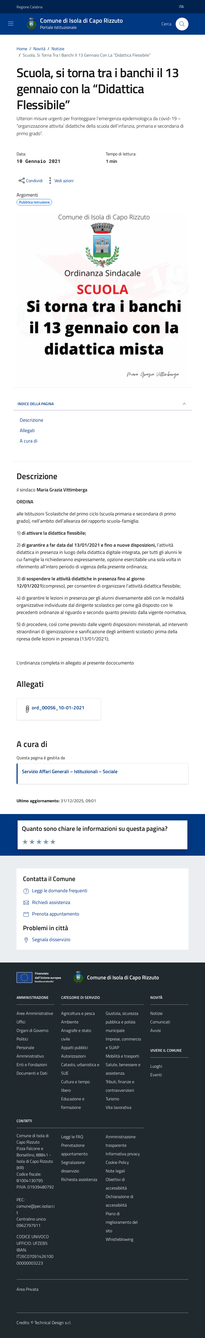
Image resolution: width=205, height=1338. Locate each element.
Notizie (156, 1013)
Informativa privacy (123, 1154)
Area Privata (27, 1289)
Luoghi (156, 1066)
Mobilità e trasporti (122, 1056)
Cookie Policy (117, 1162)
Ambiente (69, 1022)
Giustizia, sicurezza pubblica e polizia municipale (122, 1022)
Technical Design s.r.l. (52, 1322)
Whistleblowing (119, 1239)
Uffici (21, 1022)
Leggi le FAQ (72, 1136)
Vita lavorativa (118, 1107)
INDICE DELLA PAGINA (102, 404)
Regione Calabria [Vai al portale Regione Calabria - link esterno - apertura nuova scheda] (29, 7)
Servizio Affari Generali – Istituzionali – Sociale (69, 771)
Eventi (156, 1074)
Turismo (112, 1099)
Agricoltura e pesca (78, 1013)
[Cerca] (182, 24)
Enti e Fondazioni (32, 1064)
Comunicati (160, 1022)
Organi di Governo (32, 1030)
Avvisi (155, 1030)
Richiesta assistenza (79, 1179)
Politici (22, 1039)
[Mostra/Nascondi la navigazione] (10, 23)
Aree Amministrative (35, 1013)
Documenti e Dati (32, 1073)
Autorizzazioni (73, 1056)
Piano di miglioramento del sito (122, 1222)
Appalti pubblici (74, 1047)
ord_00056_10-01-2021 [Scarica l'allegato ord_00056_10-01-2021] (58, 707)
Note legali (115, 1171)
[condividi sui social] (30, 180)
